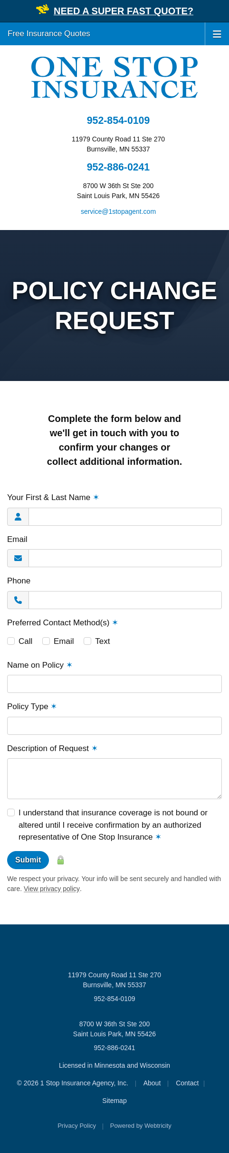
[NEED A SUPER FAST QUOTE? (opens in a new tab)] (123, 11)
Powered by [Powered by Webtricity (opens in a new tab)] (141, 1125)
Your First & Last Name (53, 497)
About (152, 1083)
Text (102, 641)
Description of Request (52, 748)
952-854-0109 (118, 120)
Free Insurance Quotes (49, 33)
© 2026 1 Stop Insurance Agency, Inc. (72, 1083)
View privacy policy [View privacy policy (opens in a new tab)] (52, 888)
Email (17, 539)
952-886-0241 (118, 167)
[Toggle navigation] (217, 33)
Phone (18, 580)
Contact (187, 1083)
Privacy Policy (76, 1125)
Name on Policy (40, 665)
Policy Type (32, 706)
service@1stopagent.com (118, 211)
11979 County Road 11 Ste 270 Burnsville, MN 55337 (114, 980)
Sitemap (114, 1100)
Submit (28, 860)
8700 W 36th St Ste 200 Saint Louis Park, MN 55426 (114, 1029)
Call (25, 641)
